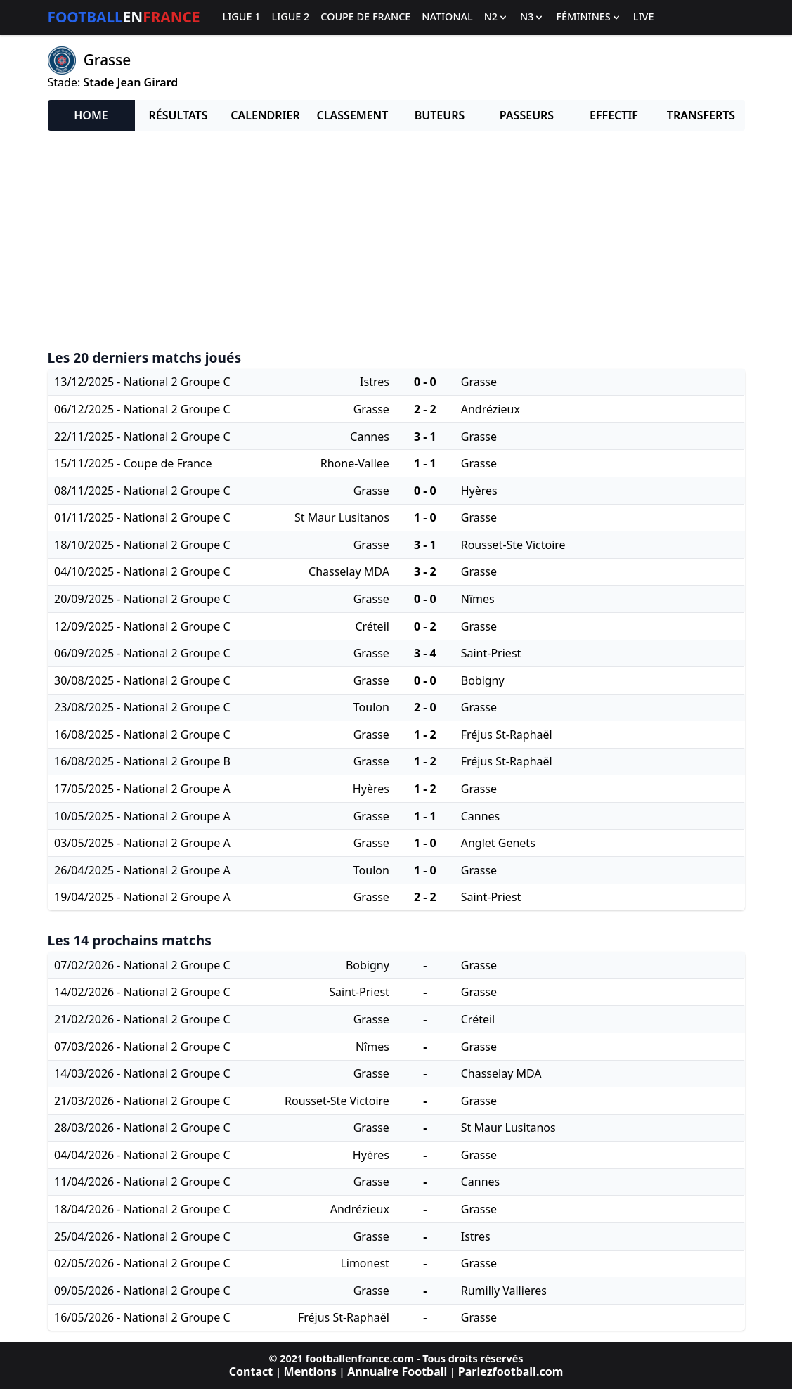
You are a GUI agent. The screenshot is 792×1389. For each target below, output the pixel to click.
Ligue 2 (290, 17)
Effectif (614, 115)
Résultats (178, 115)
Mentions (310, 1371)
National (447, 17)
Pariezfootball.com (510, 1371)
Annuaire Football (397, 1371)
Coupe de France (365, 17)
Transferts (701, 115)
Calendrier (265, 115)
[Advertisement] (396, 240)
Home (91, 115)
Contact (251, 1371)
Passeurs (527, 115)
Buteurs (440, 115)
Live (643, 17)
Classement (353, 115)
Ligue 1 (242, 17)
